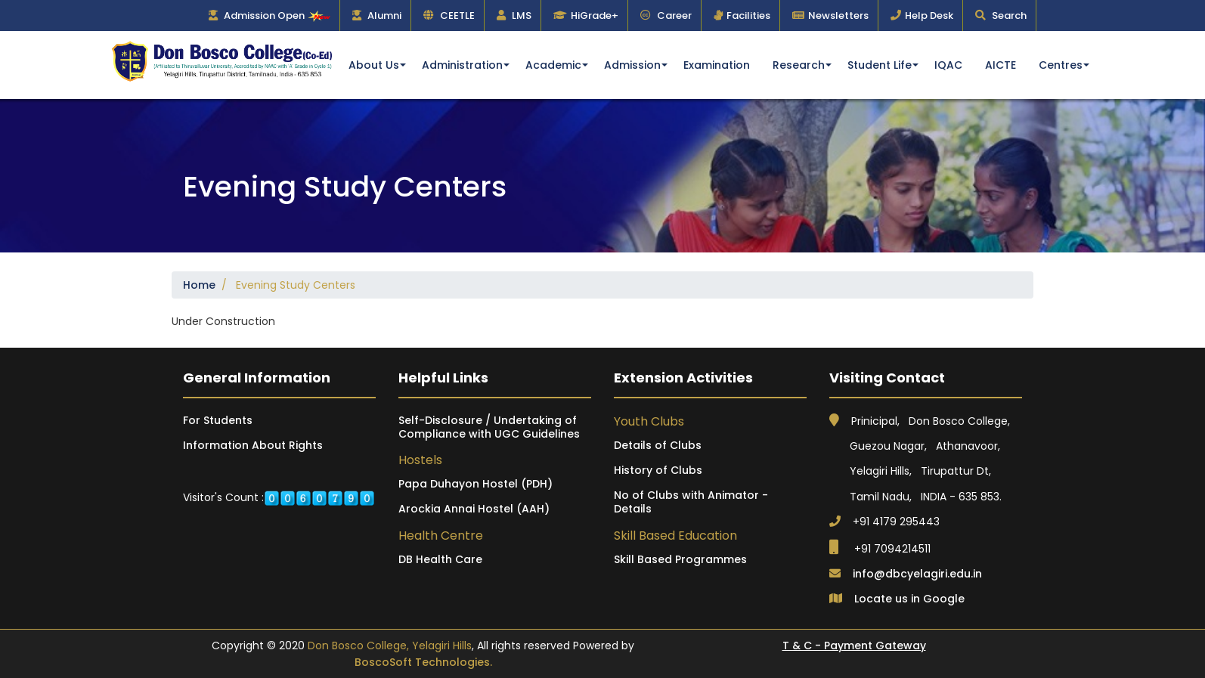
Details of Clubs (658, 445)
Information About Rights (253, 445)
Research (799, 65)
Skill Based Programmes (680, 559)
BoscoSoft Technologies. (423, 662)
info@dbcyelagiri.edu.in (917, 573)
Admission (632, 65)
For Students (217, 420)
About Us (373, 65)
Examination (716, 65)
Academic (553, 65)
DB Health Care (440, 559)
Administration (462, 65)
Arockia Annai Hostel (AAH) (474, 508)
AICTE (1000, 65)
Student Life (879, 65)
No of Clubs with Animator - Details (691, 502)
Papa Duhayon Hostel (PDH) (475, 483)
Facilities (748, 15)
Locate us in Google (909, 598)
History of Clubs (658, 470)
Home (199, 285)
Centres (1061, 65)
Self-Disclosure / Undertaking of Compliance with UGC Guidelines (489, 427)
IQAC (948, 65)
